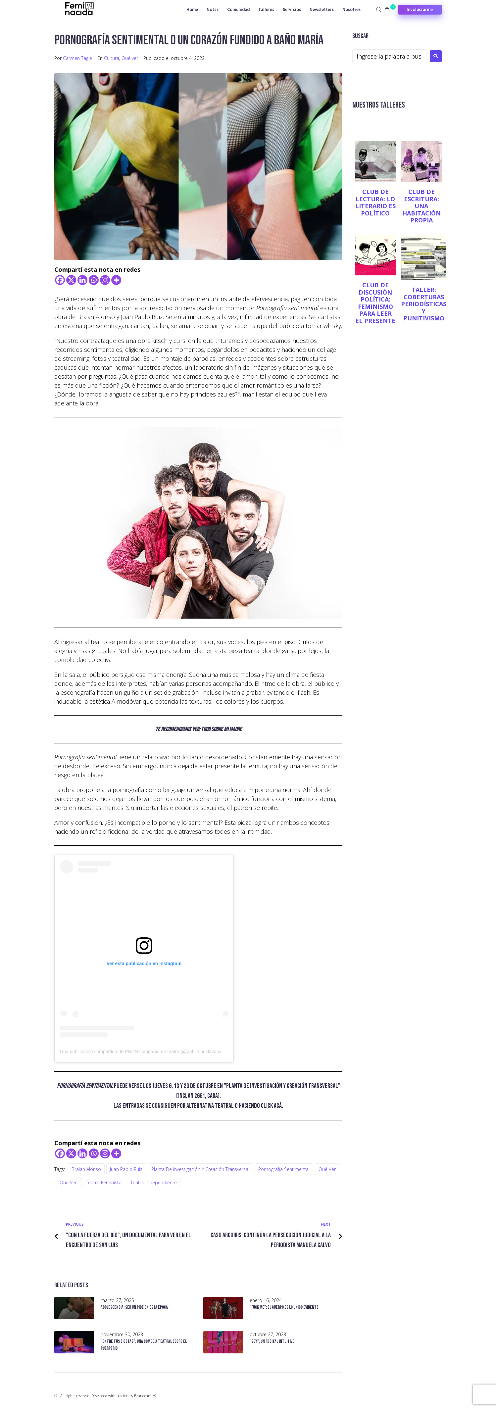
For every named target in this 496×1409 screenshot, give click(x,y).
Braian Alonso (86, 1169)
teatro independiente (153, 1182)
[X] (71, 280)
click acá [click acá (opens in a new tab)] (271, 1106)
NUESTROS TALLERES (381, 104)
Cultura (111, 58)
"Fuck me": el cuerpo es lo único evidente (284, 1307)
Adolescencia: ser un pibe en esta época (134, 1307)
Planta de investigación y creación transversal (200, 1169)
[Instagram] (105, 280)
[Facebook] (60, 280)
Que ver (68, 1182)
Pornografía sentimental (284, 1169)
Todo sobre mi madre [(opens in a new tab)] (221, 729)
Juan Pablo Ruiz (126, 1169)
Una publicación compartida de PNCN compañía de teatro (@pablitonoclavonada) (144, 1051)
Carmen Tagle (77, 58)
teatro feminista (104, 1182)
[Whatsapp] (94, 280)
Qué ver (130, 58)
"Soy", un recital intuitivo (272, 1341)
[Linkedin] (82, 280)
